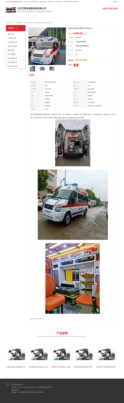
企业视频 (46, 18)
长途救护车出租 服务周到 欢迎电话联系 (107, 367)
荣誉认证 (109, 18)
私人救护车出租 (12, 62)
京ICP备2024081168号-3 (30, 387)
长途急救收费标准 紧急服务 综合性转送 (17, 367)
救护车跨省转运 (12, 46)
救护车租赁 (11, 50)
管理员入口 (34, 392)
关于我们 (77, 18)
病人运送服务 (12, 54)
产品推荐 (62, 334)
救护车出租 (11, 34)
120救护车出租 (27, 22)
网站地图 (40, 392)
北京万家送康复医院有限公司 (44, 387)
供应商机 (30, 18)
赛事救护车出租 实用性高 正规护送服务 (62, 367)
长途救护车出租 (12, 42)
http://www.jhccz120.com (37, 318)
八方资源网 (21, 392)
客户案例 (62, 18)
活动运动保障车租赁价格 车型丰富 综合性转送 (87, 367)
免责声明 (28, 392)
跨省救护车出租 (12, 66)
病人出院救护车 (12, 58)
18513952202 (81, 60)
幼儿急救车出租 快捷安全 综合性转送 (39, 367)
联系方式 (14, 22)
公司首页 (14, 18)
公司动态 (93, 18)
